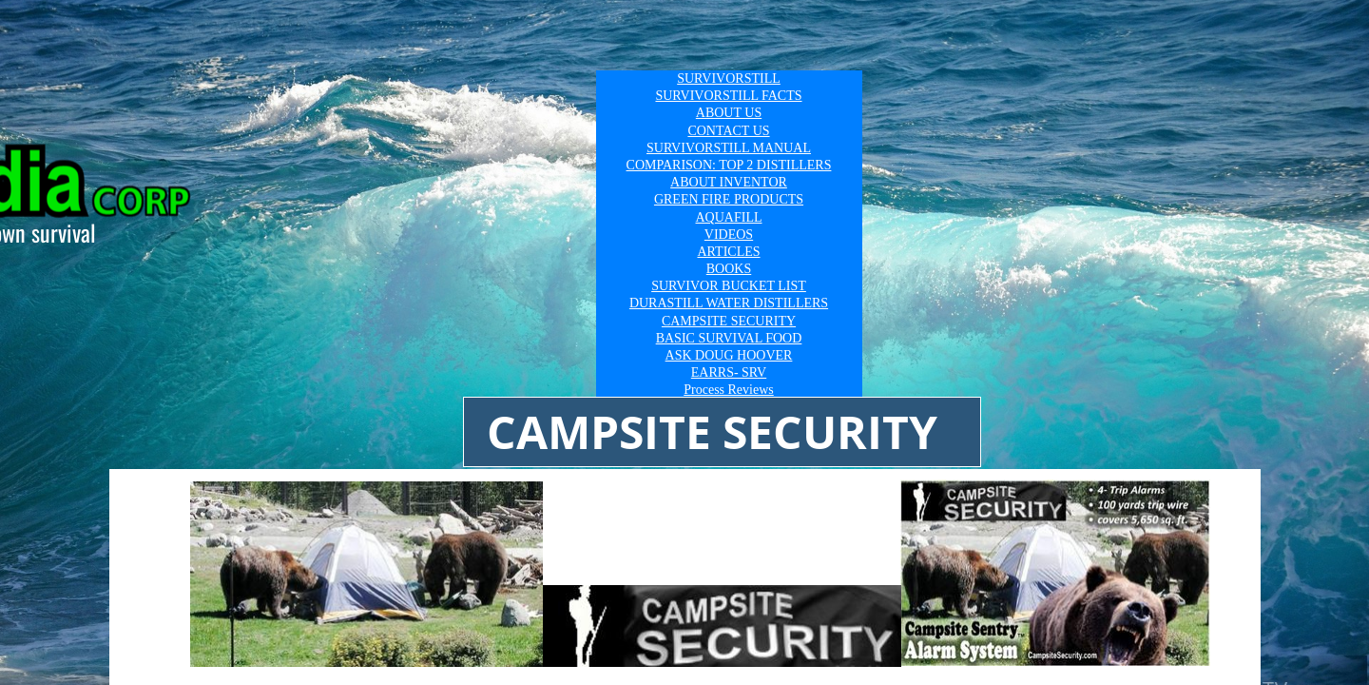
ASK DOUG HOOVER (729, 355)
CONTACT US (728, 131)
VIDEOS (728, 234)
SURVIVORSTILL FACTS (728, 95)
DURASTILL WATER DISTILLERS (728, 303)
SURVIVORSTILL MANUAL (728, 148)
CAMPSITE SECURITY (729, 321)
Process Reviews (729, 389)
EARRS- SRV (728, 372)
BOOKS (728, 269)
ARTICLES (728, 252)
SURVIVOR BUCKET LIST (728, 286)
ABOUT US (729, 113)
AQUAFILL (729, 217)
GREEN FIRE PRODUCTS (728, 199)
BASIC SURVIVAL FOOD (729, 338)
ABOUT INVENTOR (728, 182)
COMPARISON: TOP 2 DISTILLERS (729, 165)
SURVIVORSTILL (729, 78)
